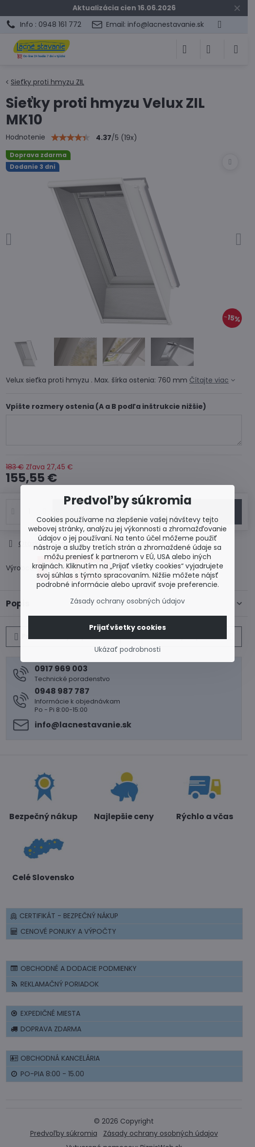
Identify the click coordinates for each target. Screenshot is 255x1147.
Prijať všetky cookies (127, 627)
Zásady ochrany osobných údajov (127, 601)
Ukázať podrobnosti (127, 649)
